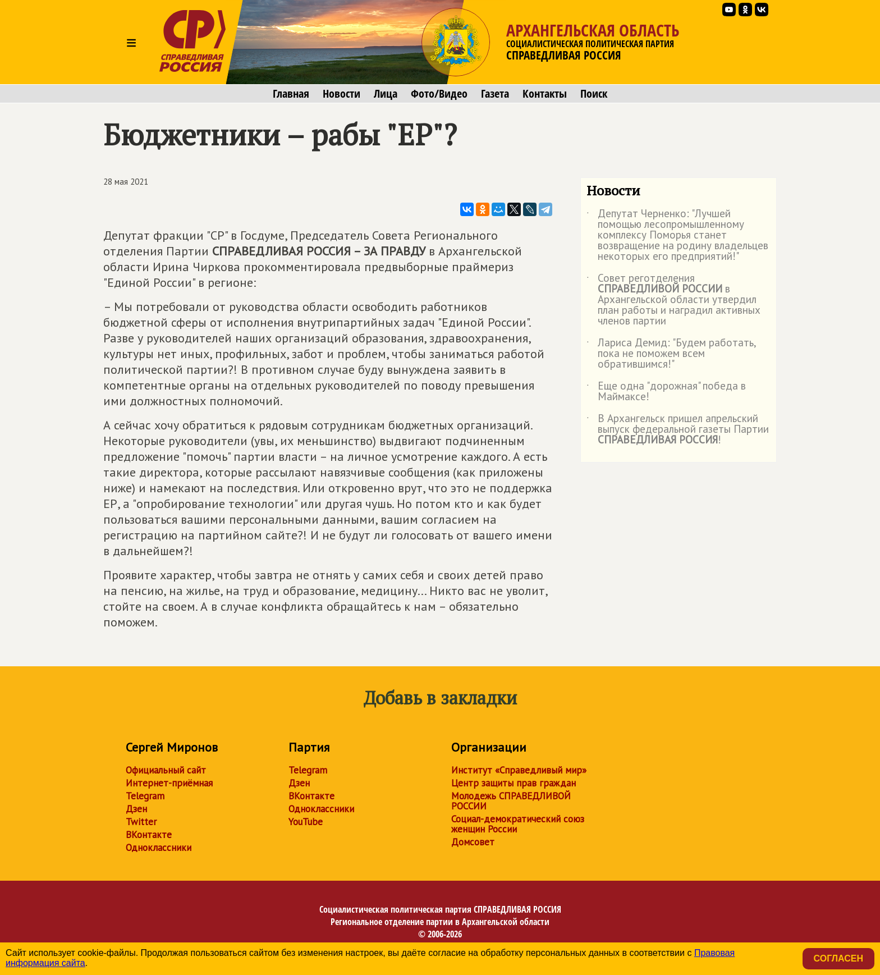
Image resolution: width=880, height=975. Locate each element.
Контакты (544, 94)
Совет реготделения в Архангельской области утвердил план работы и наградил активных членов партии (673, 300)
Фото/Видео (439, 94)
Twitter (141, 822)
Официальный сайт (166, 770)
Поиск (593, 94)
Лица (385, 94)
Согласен (838, 958)
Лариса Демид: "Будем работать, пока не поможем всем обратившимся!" (671, 353)
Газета (495, 94)
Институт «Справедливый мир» (518, 770)
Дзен (136, 809)
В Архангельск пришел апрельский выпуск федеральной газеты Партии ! (677, 429)
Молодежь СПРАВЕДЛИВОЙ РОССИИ (511, 801)
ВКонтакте (149, 835)
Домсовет (472, 842)
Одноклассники (158, 848)
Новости (341, 94)
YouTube (305, 822)
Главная (291, 94)
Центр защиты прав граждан (513, 783)
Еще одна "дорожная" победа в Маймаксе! (666, 392)
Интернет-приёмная (169, 783)
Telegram (145, 796)
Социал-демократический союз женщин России (517, 824)
